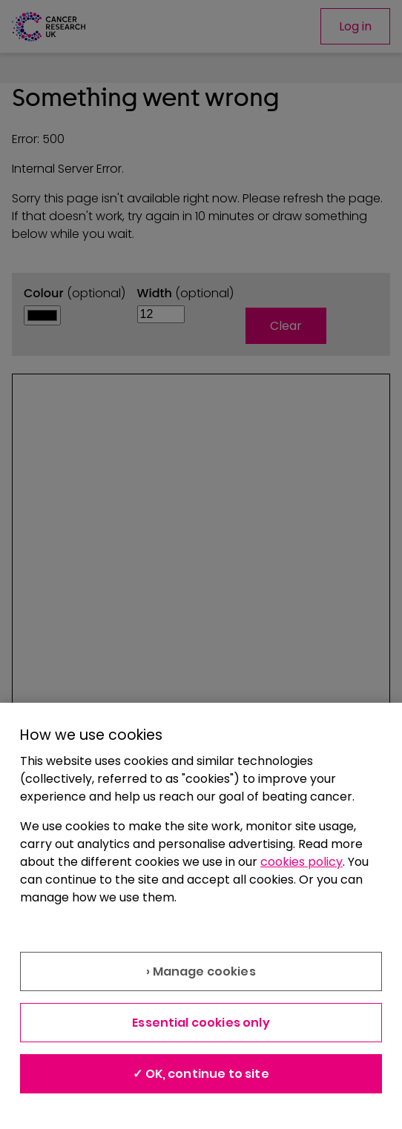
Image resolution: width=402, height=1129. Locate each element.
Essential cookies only (201, 1022)
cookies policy (301, 861)
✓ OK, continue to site (201, 1073)
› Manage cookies (201, 971)
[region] (201, 916)
